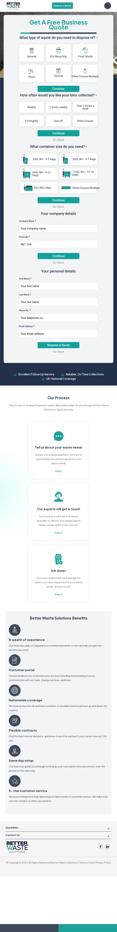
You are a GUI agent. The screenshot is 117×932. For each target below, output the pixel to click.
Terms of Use (86, 862)
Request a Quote (62, 5)
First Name (25, 278)
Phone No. (25, 310)
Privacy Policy (103, 862)
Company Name (27, 221)
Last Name (25, 294)
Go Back (58, 140)
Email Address (27, 326)
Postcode (24, 237)
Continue (58, 133)
